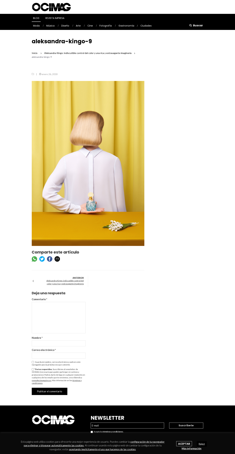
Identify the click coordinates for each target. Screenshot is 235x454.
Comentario (39, 299)
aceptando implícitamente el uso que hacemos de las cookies (102, 449)
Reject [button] (202, 444)
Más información (191, 448)
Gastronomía (126, 25)
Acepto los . (107, 432)
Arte (78, 25)
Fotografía (105, 25)
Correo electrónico (44, 349)
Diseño (65, 25)
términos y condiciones (113, 432)
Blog (36, 18)
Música (50, 25)
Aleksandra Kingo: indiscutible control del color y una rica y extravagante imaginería (65, 282)
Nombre (37, 337)
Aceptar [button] (184, 443)
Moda (36, 25)
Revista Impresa (54, 18)
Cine (90, 25)
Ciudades (146, 25)
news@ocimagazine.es (41, 380)
